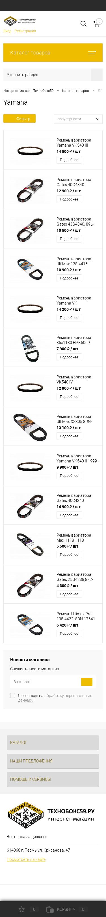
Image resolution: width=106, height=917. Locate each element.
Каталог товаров (53, 52)
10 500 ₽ (69, 230)
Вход (7, 31)
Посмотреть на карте (26, 859)
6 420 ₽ (67, 625)
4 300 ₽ (67, 585)
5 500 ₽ (67, 546)
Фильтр (19, 118)
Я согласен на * (55, 697)
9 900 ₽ (67, 467)
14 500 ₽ (69, 151)
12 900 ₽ (69, 190)
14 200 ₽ (69, 309)
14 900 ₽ (69, 506)
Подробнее (69, 160)
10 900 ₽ (69, 269)
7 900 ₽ (67, 348)
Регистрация (25, 31)
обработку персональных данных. (55, 697)
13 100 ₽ (69, 427)
